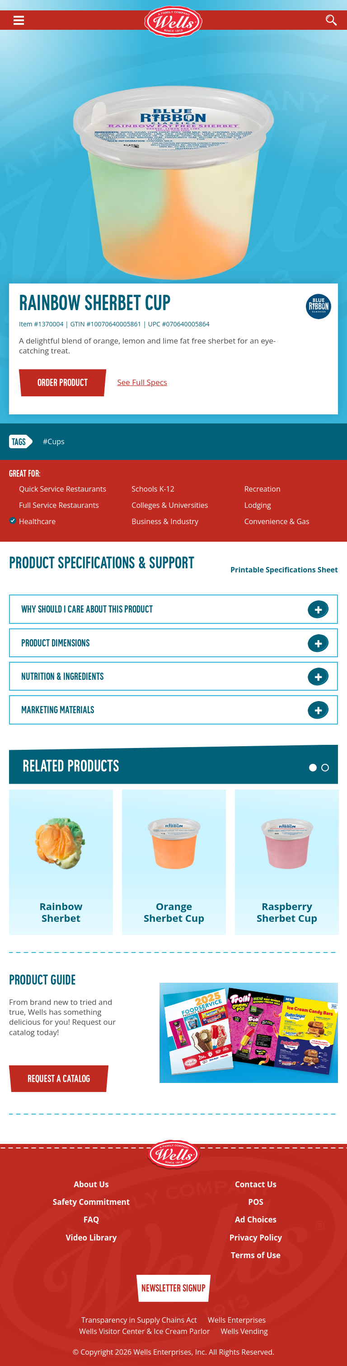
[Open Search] (331, 21)
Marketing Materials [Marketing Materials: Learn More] (57, 711)
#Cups (54, 441)
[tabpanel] (61, 862)
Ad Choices (256, 1220)
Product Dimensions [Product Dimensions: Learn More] (55, 644)
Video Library (91, 1238)
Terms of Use (256, 1255)
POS (255, 1202)
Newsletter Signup (173, 1289)
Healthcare (37, 521)
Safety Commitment (91, 1202)
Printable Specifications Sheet (284, 570)
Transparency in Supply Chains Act (139, 1320)
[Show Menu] (18, 20)
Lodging (257, 505)
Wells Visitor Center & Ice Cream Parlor (144, 1331)
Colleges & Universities (169, 505)
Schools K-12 (152, 489)
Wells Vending (243, 1331)
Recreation (262, 489)
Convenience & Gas (276, 521)
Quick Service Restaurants (62, 489)
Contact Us (256, 1184)
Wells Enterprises (237, 1320)
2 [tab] (325, 767)
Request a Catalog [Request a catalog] (59, 1079)
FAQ (91, 1220)
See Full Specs (142, 382)
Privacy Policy (256, 1238)
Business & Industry (164, 521)
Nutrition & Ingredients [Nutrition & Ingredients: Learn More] (62, 677)
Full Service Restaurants (59, 505)
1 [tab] (313, 767)
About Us (91, 1184)
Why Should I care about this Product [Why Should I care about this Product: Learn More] (87, 610)
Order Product (63, 383)
